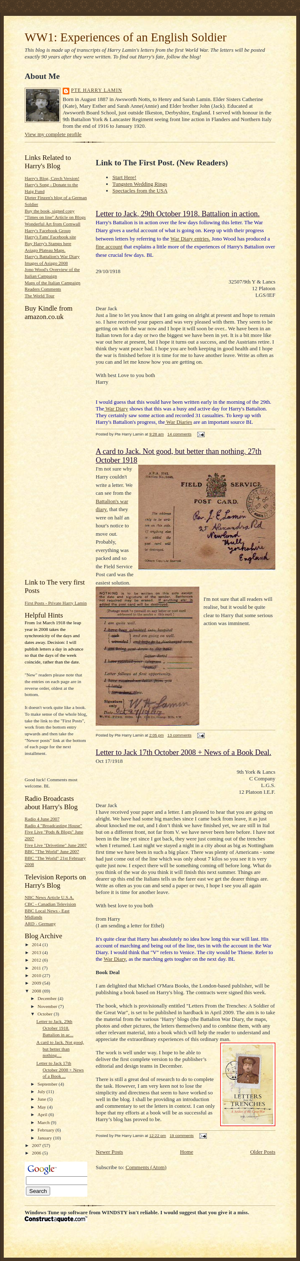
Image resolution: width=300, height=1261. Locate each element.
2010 (37, 975)
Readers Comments (43, 288)
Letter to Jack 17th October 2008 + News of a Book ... (60, 1070)
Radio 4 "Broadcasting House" (53, 825)
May (42, 1106)
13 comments (180, 735)
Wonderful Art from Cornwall (52, 223)
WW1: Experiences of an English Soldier (125, 37)
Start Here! (124, 177)
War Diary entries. (190, 238)
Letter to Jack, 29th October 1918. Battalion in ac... (55, 1028)
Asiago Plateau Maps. (45, 250)
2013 (37, 952)
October (46, 1013)
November (48, 1006)
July (42, 1091)
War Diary (116, 408)
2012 (37, 959)
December (48, 998)
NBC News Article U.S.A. (49, 897)
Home (186, 1152)
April (43, 1114)
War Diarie (177, 422)
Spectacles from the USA (140, 190)
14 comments (180, 434)
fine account (109, 246)
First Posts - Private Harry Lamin (56, 602)
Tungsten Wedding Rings (139, 184)
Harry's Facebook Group (48, 230)
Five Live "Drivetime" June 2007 (56, 845)
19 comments (182, 1135)
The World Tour (39, 295)
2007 (37, 1145)
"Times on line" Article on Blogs (55, 217)
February (47, 1129)
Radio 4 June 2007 (42, 818)
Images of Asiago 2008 (46, 263)
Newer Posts (109, 1152)
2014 (37, 944)
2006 (37, 1152)
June (42, 1098)
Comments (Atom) (146, 1167)
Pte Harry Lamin (96, 90)
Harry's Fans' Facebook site (50, 236)
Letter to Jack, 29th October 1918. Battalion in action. (177, 214)
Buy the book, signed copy (49, 210)
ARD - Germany (40, 923)
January (45, 1137)
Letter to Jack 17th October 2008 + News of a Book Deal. (183, 752)
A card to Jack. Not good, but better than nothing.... (60, 1049)
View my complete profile (53, 134)
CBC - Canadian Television (50, 904)
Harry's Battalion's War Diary (52, 256)
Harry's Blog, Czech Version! (52, 178)
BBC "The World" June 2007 (52, 851)
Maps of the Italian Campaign (52, 282)
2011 (37, 967)
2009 (37, 982)
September (48, 1083)
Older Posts (262, 1152)
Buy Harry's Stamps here (48, 243)
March (44, 1122)
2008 (37, 990)
